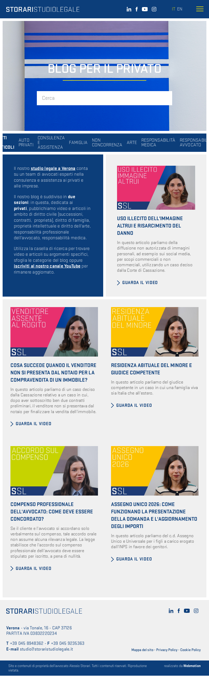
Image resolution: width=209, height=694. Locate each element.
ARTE (132, 142)
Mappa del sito (142, 650)
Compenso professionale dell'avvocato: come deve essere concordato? (51, 511)
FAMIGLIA (78, 142)
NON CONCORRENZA (107, 142)
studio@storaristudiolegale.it (46, 649)
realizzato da (182, 666)
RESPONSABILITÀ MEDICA (158, 142)
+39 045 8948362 (27, 643)
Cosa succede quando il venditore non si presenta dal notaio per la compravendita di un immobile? (53, 372)
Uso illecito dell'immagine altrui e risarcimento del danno (150, 225)
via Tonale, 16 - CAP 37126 (48, 628)
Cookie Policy (190, 650)
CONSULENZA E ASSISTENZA (51, 143)
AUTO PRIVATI (26, 142)
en (179, 9)
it (173, 9)
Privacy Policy (166, 650)
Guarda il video (140, 282)
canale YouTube (65, 266)
